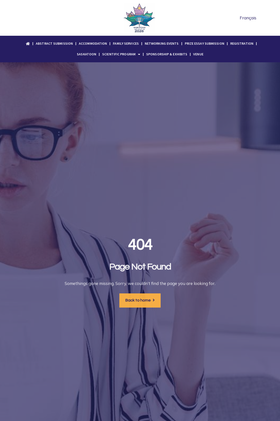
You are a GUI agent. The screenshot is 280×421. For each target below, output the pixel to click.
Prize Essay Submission (204, 43)
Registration (241, 43)
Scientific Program (121, 54)
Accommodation (93, 43)
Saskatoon (86, 54)
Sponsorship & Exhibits (166, 54)
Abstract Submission (54, 43)
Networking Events (162, 43)
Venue (198, 54)
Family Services (126, 43)
